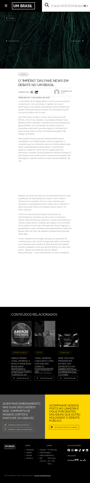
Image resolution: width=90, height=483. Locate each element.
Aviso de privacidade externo (42, 475)
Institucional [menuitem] (44, 455)
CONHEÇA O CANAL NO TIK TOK (17, 425)
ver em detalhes (21, 378)
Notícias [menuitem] (29, 455)
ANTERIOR (13, 41)
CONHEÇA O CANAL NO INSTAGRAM (18, 429)
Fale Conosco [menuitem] (43, 459)
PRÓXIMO (77, 41)
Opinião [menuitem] (29, 452)
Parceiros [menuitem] (29, 458)
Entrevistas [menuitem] (30, 450)
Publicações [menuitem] (44, 452)
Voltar (10, 18)
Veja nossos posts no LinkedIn (64, 427)
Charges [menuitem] (42, 450)
